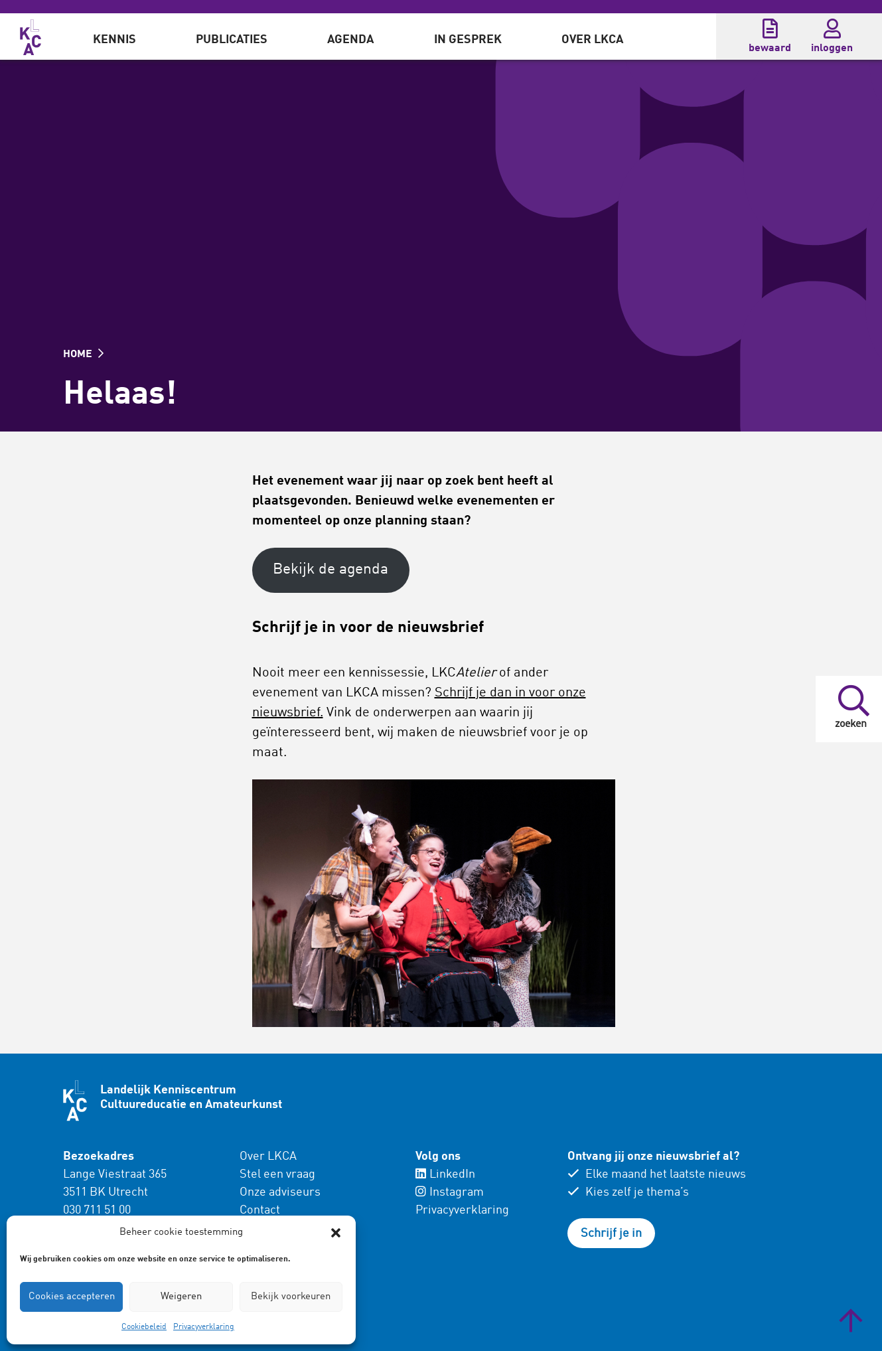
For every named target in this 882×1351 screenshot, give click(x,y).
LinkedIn (445, 1174)
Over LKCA (592, 40)
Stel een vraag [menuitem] (277, 1174)
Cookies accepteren (72, 1297)
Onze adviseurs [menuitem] (280, 1192)
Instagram (449, 1192)
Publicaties (231, 40)
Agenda (350, 40)
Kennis (114, 40)
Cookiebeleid (144, 1327)
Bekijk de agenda (330, 569)
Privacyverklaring (203, 1327)
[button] (335, 1232)
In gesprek (468, 40)
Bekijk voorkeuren (291, 1297)
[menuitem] (114, 36)
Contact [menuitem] (260, 1210)
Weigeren (181, 1297)
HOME (83, 354)
